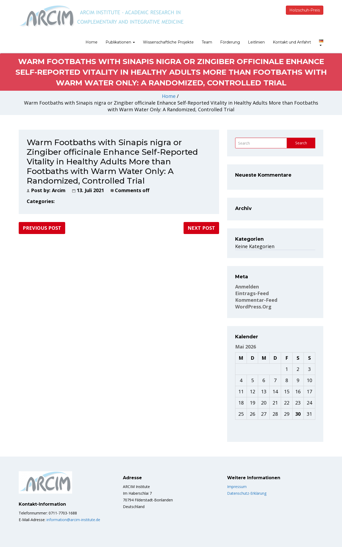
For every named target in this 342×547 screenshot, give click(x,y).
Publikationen (120, 42)
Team (207, 42)
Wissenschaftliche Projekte (168, 42)
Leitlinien (256, 42)
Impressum (237, 486)
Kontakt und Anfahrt (292, 42)
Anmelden (247, 286)
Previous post (42, 228)
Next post (201, 228)
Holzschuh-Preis (304, 10)
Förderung (230, 42)
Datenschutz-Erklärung (246, 493)
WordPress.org (253, 306)
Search (301, 142)
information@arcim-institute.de (72, 519)
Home (92, 42)
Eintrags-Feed (252, 293)
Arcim (58, 190)
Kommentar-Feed (256, 300)
